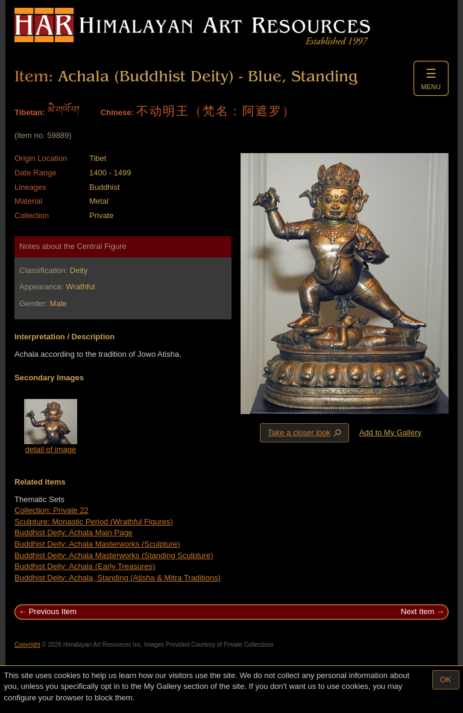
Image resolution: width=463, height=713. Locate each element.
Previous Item (53, 611)
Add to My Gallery (390, 432)
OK (446, 679)
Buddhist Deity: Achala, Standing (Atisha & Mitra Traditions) (117, 577)
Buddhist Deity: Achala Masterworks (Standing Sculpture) (113, 555)
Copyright (27, 644)
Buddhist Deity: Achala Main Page (73, 532)
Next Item (418, 611)
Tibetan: (29, 112)
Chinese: (117, 112)
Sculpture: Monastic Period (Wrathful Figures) (93, 521)
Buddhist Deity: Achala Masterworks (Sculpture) (97, 543)
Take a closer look (306, 432)
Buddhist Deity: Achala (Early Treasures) (84, 566)
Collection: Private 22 (51, 510)
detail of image (51, 449)
